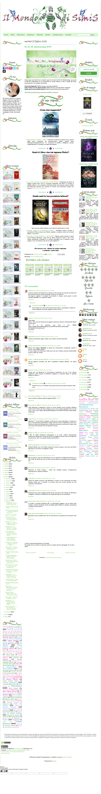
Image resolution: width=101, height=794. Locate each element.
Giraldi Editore (8, 663)
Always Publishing (15, 628)
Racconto (82, 440)
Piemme (19, 700)
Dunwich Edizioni (8, 648)
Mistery (82, 427)
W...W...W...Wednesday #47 (11, 583)
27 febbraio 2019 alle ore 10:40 (56, 305)
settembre (9, 485)
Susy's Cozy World (34, 345)
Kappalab (13, 671)
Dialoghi (17, 647)
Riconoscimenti (83, 443)
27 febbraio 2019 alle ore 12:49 (50, 345)
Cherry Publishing (15, 639)
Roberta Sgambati (33, 445)
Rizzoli (6, 710)
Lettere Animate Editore (11, 681)
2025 (6, 464)
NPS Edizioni (16, 689)
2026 (6, 461)
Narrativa (83, 430)
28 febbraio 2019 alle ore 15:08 (45, 490)
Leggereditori (15, 677)
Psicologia (82, 438)
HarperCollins (11, 667)
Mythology (95, 428)
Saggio (89, 448)
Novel (87, 434)
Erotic (96, 411)
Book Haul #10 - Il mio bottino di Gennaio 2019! (10, 608)
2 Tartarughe (83, 372)
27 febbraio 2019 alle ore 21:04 (50, 445)
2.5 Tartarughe (83, 375)
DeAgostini (13, 643)
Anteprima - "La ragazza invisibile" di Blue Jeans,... (11, 523)
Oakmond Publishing (16, 697)
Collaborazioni (58, 34)
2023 (6, 468)
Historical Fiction (85, 417)
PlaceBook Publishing (13, 702)
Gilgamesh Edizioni (8, 662)
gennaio (8, 612)
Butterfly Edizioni (8, 637)
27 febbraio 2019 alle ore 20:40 (42, 432)
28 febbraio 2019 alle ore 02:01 (45, 467)
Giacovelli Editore (16, 660)
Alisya (30, 432)
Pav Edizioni (12, 700)
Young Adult (90, 456)
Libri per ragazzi (90, 422)
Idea (19, 668)
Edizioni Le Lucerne (14, 650)
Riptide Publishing (17, 708)
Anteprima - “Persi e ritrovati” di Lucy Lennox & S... (11, 548)
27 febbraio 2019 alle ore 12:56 (59, 359)
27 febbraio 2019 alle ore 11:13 (42, 318)
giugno (8, 491)
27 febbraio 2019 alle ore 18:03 (50, 396)
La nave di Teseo (13, 674)
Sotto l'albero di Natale (92, 449)
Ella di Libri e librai (33, 501)
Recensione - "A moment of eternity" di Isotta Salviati (92, 224)
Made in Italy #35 (10, 515)
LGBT (80, 422)
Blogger (54, 761)
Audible (9, 629)
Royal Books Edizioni (9, 711)
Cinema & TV (84, 401)
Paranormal (82, 435)
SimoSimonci (18, 748)
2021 (6, 472)
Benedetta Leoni (33, 336)
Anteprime (30, 34)
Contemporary (93, 403)
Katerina (30, 290)
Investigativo (94, 420)
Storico (82, 453)
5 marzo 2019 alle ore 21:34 (52, 513)
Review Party (92, 442)
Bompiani (18, 632)
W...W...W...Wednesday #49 (11, 507)
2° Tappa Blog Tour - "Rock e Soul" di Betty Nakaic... (11, 557)
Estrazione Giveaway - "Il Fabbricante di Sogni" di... (11, 511)
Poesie (90, 437)
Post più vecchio (70, 552)
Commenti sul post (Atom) (53, 557)
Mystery (81, 428)
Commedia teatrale (93, 401)
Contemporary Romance (86, 406)
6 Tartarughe (83, 389)
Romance (82, 445)
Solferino (5, 716)
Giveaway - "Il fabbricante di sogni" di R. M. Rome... (10, 602)
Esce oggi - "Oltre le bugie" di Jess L (11, 597)
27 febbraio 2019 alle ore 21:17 (45, 455)
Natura (86, 432)
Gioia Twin (31, 478)
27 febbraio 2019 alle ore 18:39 (56, 383)
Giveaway (86, 415)
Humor (94, 418)
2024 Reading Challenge (12, 432)
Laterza (7, 677)
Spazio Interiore (7, 718)
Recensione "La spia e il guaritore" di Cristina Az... (11, 566)
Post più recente (31, 552)
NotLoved (31, 467)
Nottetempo (14, 694)
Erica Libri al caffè (33, 405)
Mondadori (16, 686)
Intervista (89, 420)
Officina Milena (9, 699)
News (12, 34)
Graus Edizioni (18, 665)
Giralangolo (19, 662)
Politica (96, 437)
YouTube (81, 456)
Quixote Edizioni (9, 707)
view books (19, 430)
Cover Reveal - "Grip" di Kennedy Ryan (11, 579)
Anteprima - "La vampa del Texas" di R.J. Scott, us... (11, 503)
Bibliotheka (19, 631)
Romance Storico (92, 445)
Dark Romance (93, 410)
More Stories (13, 688)
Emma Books (10, 654)
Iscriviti (88, 73)
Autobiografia (83, 399)
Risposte (32, 302)
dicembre (9, 478)
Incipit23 (5, 671)
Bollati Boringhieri (9, 632)
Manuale (81, 425)
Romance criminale (84, 446)
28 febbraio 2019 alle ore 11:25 (45, 478)
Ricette (47, 34)
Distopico (89, 411)
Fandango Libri (16, 656)
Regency (90, 440)
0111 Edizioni (6, 626)
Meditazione (95, 425)
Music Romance (92, 427)
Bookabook (17, 634)
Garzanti (5, 659)
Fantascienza (82, 413)
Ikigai (18, 670)
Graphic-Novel (94, 415)
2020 (6, 474)
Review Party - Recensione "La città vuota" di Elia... (11, 594)
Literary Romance (10, 682)
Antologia (95, 398)
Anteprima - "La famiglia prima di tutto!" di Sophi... (11, 576)
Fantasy (94, 413)
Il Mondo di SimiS (37, 305)
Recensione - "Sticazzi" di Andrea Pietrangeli (92, 197)
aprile (7, 495)
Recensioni (20, 34)
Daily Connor (32, 419)
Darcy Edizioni (8, 642)
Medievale (88, 425)
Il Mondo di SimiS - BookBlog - (14, 411)
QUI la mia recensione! (39, 188)
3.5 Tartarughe (83, 379)
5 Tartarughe (83, 387)
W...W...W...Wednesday (37, 256)
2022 (6, 470)
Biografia (91, 399)
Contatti (68, 34)
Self (85, 449)
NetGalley (12, 693)
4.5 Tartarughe (83, 384)
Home (6, 34)
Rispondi (31, 299)
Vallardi (6, 727)
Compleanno (82, 403)
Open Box (94, 434)
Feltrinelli (16, 657)
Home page (50, 552)
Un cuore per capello (9, 725)
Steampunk (95, 451)
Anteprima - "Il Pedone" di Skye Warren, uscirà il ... (11, 528)
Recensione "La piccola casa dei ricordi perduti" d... (11, 518)
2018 (6, 614)
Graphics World (67, 757)
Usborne (20, 725)
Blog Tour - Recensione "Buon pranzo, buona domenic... (11, 588)
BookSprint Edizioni (7, 634)
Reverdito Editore (7, 708)
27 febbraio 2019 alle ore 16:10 (42, 370)
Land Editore (18, 676)
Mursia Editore (6, 689)
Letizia (30, 318)
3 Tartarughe (83, 377)
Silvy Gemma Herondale (35, 513)
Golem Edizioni (7, 665)
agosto (8, 487)
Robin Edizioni (16, 710)
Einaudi (19, 653)
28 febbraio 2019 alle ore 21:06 (50, 501)
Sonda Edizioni (15, 716)
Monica (85, 349)
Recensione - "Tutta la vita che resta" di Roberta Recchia (91, 211)
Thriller (89, 453)
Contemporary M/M (87, 408)
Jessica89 (31, 490)
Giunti (17, 663)
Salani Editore (16, 713)
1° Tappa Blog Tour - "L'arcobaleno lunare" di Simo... (11, 539)
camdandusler (86, 323)
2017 (6, 616)
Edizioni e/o (12, 653)
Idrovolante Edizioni (8, 670)
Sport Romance (84, 451)
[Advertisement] (12, 48)
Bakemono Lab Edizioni (8, 631)
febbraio (8, 500)
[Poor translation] (5, 771)
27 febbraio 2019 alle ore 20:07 (47, 419)
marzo (8, 498)
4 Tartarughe (83, 382)
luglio (7, 489)
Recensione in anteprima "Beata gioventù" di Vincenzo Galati (91, 250)
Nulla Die (14, 696)
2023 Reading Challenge (12, 443)
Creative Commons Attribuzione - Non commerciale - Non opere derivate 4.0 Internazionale (15, 751)
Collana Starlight (12, 640)
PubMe (17, 705)
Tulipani (18, 723)
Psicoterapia (95, 438)
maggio (8, 493)
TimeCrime (16, 719)
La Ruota (12, 673)
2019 (6, 476)
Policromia (6, 703)
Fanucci (5, 657)
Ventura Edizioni (13, 727)
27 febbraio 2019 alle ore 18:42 (50, 405)
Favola (81, 415)
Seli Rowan (31, 455)
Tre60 (4, 721)
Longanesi (6, 684)
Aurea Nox (17, 629)
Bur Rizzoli (17, 635)
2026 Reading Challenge (12, 409)
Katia (29, 370)
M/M (81, 424)
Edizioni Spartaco (7, 651)
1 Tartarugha (82, 370)
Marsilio (13, 684)
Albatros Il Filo (14, 626)
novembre (9, 480)
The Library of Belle (34, 396)
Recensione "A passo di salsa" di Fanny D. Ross (11, 571)
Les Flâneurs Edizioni (10, 679)
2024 (6, 466)
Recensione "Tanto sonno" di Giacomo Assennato (11, 561)
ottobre (8, 483)
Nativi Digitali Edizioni (10, 691)
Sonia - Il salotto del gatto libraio (38, 359)
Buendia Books (7, 635)
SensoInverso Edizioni (13, 715)
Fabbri (9, 656)
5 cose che (84, 398)
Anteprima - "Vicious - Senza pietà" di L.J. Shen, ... (11, 544)
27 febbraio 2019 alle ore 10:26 (44, 290)
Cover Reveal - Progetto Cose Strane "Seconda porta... (11, 533)
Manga (96, 423)
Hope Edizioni (8, 668)
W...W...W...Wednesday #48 (11, 552)
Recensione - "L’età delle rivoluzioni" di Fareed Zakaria (91, 237)
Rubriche (40, 34)
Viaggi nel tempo (92, 454)
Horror (88, 418)
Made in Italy (89, 424)
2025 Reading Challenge (12, 421)
